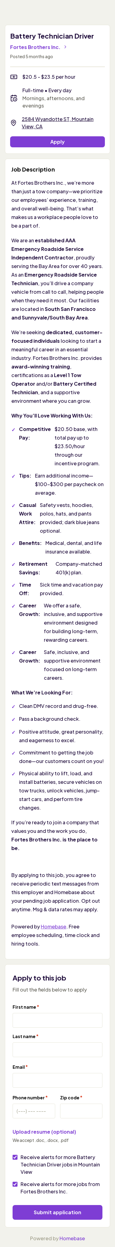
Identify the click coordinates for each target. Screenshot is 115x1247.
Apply (57, 141)
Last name (26, 1036)
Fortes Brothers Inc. (39, 47)
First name (26, 1006)
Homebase (53, 926)
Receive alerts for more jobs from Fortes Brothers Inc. (60, 1188)
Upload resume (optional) (44, 1131)
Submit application (57, 1212)
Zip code (71, 1097)
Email (20, 1067)
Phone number (30, 1097)
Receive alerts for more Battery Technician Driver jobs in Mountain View (60, 1164)
